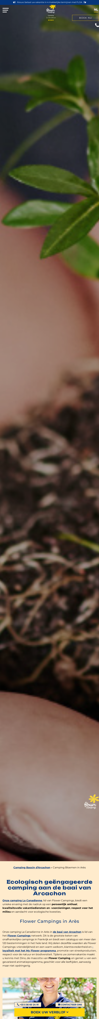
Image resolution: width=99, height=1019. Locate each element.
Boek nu (85, 17)
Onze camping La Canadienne (22, 900)
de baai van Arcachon (67, 931)
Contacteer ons (70, 1004)
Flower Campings (19, 935)
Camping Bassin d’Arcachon (31, 867)
